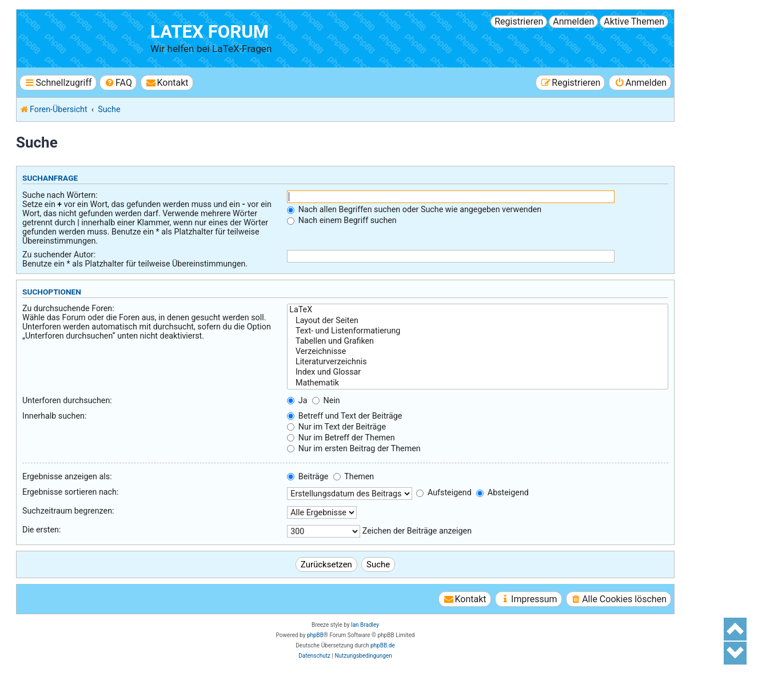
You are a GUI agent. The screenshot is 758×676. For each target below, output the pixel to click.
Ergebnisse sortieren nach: (70, 491)
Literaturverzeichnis (477, 362)
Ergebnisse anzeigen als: (67, 476)
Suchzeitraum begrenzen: (68, 510)
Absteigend (502, 492)
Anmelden (573, 21)
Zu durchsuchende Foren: (68, 308)
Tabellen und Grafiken (477, 341)
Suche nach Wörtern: (60, 195)
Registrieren (518, 21)
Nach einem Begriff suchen (341, 220)
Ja (297, 400)
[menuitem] (118, 82)
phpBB (315, 635)
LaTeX (477, 310)
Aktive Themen (634, 21)
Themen (353, 476)
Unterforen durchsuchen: (67, 400)
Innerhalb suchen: (54, 415)
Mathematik (477, 383)
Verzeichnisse (477, 352)
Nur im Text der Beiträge (336, 426)
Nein (326, 400)
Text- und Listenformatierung (477, 331)
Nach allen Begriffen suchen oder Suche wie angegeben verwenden (414, 209)
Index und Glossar (477, 372)
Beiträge (307, 476)
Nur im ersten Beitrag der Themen (353, 448)
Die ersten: (41, 529)
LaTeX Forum (209, 31)
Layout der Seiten (477, 321)
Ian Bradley (365, 625)
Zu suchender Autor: (58, 254)
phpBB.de (382, 645)
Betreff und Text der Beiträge (344, 415)
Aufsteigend (443, 492)
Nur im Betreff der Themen (340, 437)
